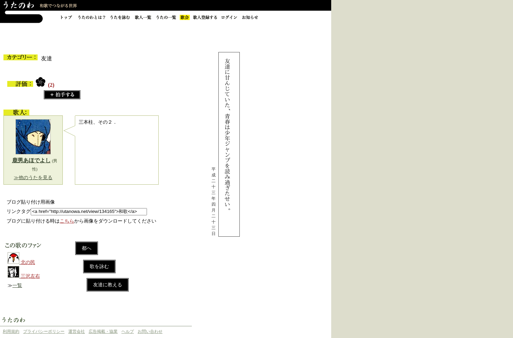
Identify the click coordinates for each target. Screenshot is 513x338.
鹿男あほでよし (31, 160)
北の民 (28, 262)
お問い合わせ (150, 331)
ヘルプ (127, 331)
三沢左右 (30, 276)
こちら (67, 221)
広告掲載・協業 (103, 331)
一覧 (17, 285)
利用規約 (11, 331)
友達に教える (107, 284)
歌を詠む (99, 266)
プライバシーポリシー (44, 331)
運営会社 (76, 331)
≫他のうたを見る (33, 177)
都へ (86, 248)
